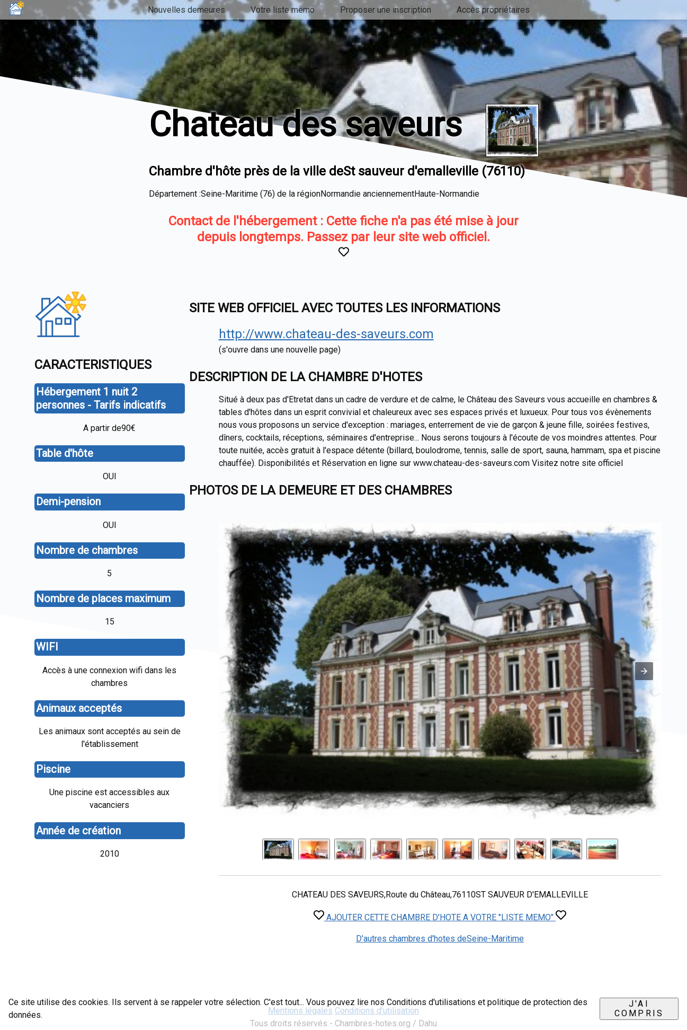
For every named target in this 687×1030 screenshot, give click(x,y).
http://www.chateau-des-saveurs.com (326, 334)
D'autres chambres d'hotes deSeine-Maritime (440, 939)
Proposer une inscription (385, 10)
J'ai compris (639, 1008)
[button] (644, 671)
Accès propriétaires (493, 10)
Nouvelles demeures (186, 10)
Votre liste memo (283, 10)
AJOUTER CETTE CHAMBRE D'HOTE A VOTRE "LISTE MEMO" (440, 917)
